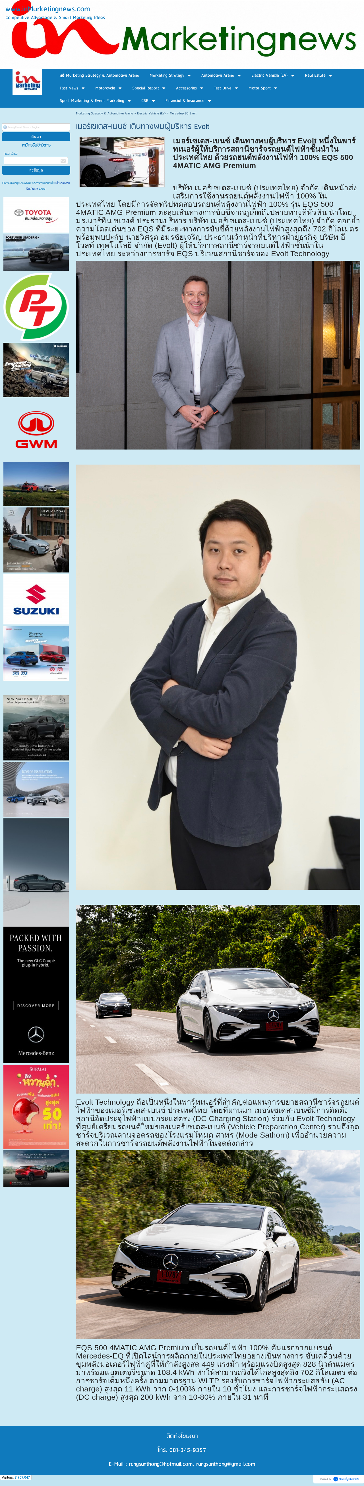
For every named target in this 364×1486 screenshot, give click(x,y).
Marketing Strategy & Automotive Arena (104, 113)
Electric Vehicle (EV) (151, 113)
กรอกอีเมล (11, 154)
